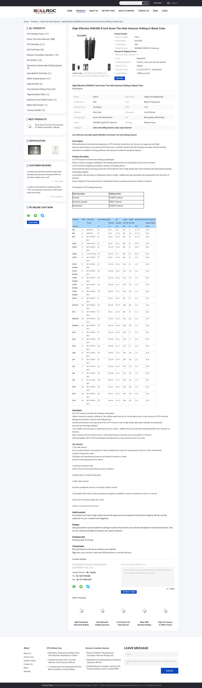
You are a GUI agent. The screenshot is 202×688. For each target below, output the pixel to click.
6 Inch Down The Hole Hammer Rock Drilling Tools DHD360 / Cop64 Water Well (123, 623)
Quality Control (126, 11)
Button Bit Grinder (35, 105)
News (155, 11)
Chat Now (158, 3)
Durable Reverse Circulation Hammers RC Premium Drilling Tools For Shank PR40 (103, 667)
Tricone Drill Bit (34, 110)
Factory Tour (108, 11)
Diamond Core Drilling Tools (39, 100)
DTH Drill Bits (33, 44)
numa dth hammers (124, 553)
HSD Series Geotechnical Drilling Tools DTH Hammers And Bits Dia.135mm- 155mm (63, 654)
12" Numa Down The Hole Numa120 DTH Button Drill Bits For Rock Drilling (64, 668)
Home (69, 11)
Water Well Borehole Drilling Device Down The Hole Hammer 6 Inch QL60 (144, 623)
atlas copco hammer (84, 553)
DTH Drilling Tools (35, 34)
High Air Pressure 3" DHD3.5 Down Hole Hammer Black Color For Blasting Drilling (165, 623)
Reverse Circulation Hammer (40, 55)
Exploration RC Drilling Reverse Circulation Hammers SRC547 (104, 661)
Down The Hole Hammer (50, 22)
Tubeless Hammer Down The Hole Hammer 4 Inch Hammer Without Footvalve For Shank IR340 (62, 661)
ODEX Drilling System (36, 78)
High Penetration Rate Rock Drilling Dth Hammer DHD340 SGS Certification (81, 623)
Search (145, 3)
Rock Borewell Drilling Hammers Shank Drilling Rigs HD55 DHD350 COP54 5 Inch (102, 623)
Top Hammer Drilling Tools (39, 89)
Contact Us (143, 11)
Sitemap (27, 671)
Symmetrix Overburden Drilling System (44, 65)
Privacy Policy (47, 685)
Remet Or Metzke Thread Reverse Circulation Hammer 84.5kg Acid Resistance (100, 654)
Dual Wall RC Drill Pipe (37, 73)
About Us (93, 11)
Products (80, 11)
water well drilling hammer (104, 553)
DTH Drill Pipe (33, 49)
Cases (164, 11)
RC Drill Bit (32, 60)
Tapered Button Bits (36, 94)
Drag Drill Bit (32, 84)
